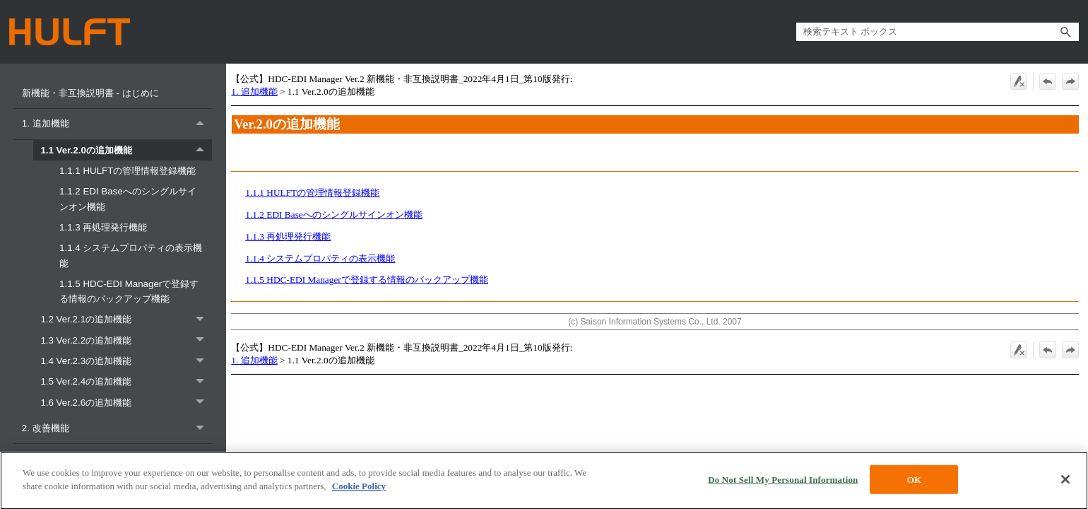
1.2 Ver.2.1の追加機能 (126, 319)
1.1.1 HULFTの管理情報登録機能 (129, 170)
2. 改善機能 (117, 428)
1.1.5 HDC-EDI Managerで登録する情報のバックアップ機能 (129, 291)
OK (914, 482)
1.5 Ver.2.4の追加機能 (126, 381)
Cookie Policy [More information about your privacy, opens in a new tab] (359, 489)
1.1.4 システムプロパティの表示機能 (130, 255)
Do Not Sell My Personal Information (783, 482)
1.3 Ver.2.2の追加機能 (126, 340)
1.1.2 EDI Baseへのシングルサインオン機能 (127, 198)
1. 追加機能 (117, 124)
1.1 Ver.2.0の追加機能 (126, 150)
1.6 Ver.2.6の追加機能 (126, 402)
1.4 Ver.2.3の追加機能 (126, 361)
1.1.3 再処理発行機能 (104, 227)
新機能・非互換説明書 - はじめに (92, 93)
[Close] (1065, 482)
